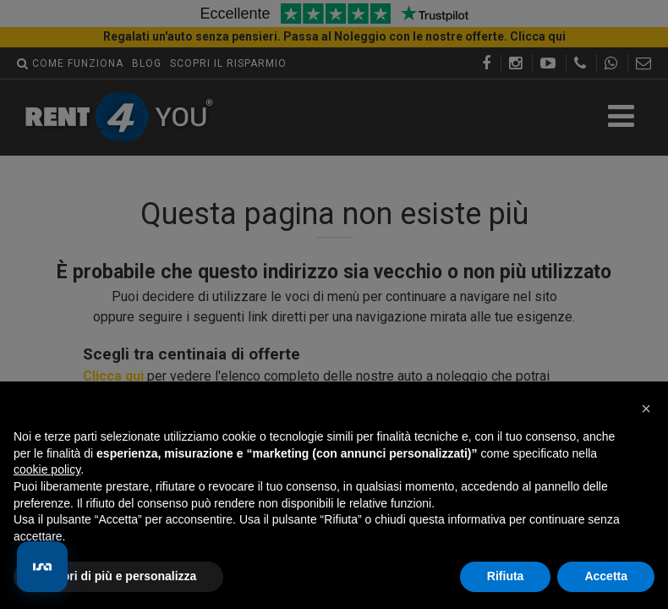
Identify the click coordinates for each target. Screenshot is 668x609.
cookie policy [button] (47, 469)
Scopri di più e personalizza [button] (118, 576)
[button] (646, 408)
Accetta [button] (605, 576)
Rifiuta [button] (505, 576)
